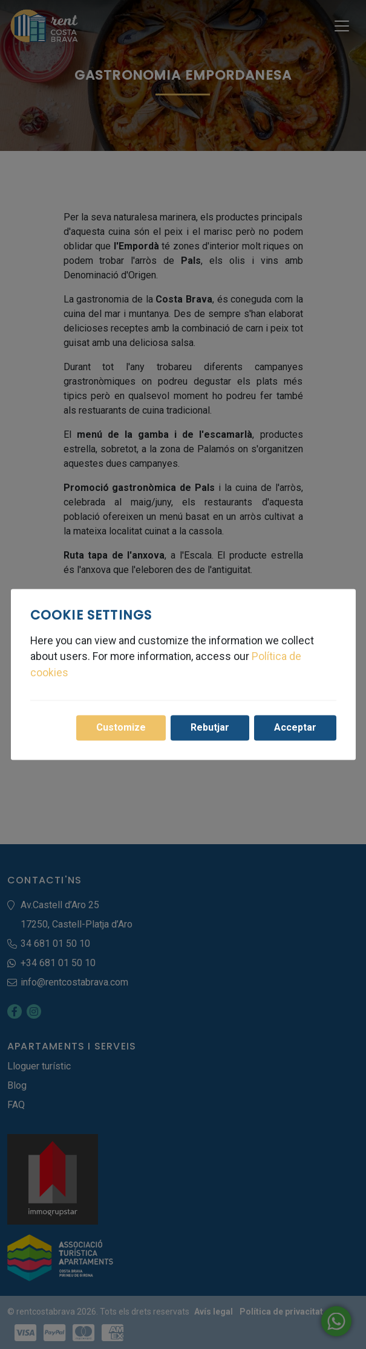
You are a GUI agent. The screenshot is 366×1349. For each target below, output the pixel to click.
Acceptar (295, 728)
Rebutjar (210, 728)
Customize (121, 728)
